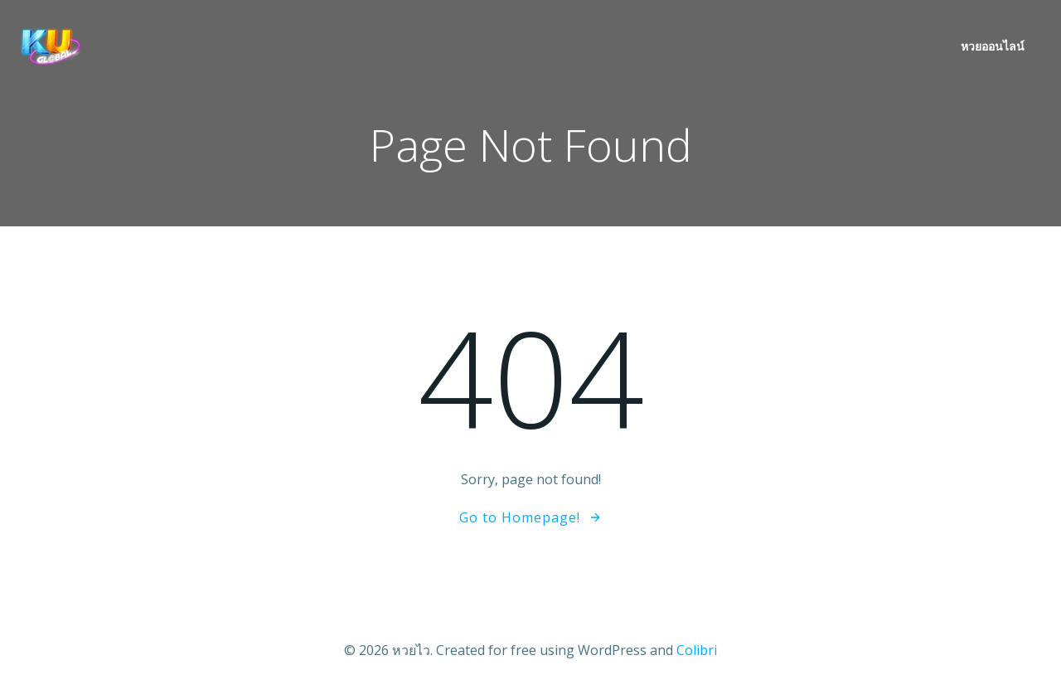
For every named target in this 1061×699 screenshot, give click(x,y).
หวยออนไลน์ (993, 46)
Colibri (696, 650)
